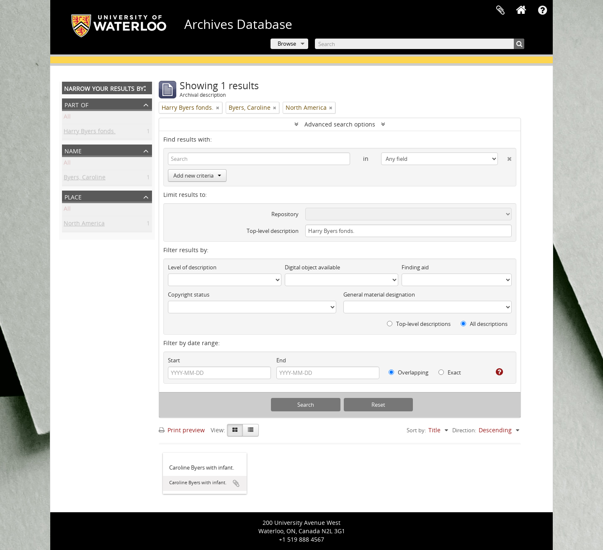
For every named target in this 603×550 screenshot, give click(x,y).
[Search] (419, 44)
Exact (449, 372)
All (67, 118)
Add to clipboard (236, 483)
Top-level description (273, 231)
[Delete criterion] (505, 157)
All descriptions (484, 324)
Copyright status (188, 294)
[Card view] (235, 430)
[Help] (496, 372)
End (281, 360)
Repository (285, 214)
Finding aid (415, 267)
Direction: (464, 430)
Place (73, 196)
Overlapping (408, 372)
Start (174, 360)
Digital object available (312, 267)
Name (73, 150)
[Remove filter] (217, 107)
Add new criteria (197, 175)
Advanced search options (340, 124)
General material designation (379, 294)
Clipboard (500, 10)
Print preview (182, 430)
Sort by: (416, 430)
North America (84, 225)
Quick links (542, 10)
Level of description (192, 267)
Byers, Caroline (85, 179)
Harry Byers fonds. (90, 133)
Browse (287, 43)
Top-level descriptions (419, 324)
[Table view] (250, 430)
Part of (76, 104)
